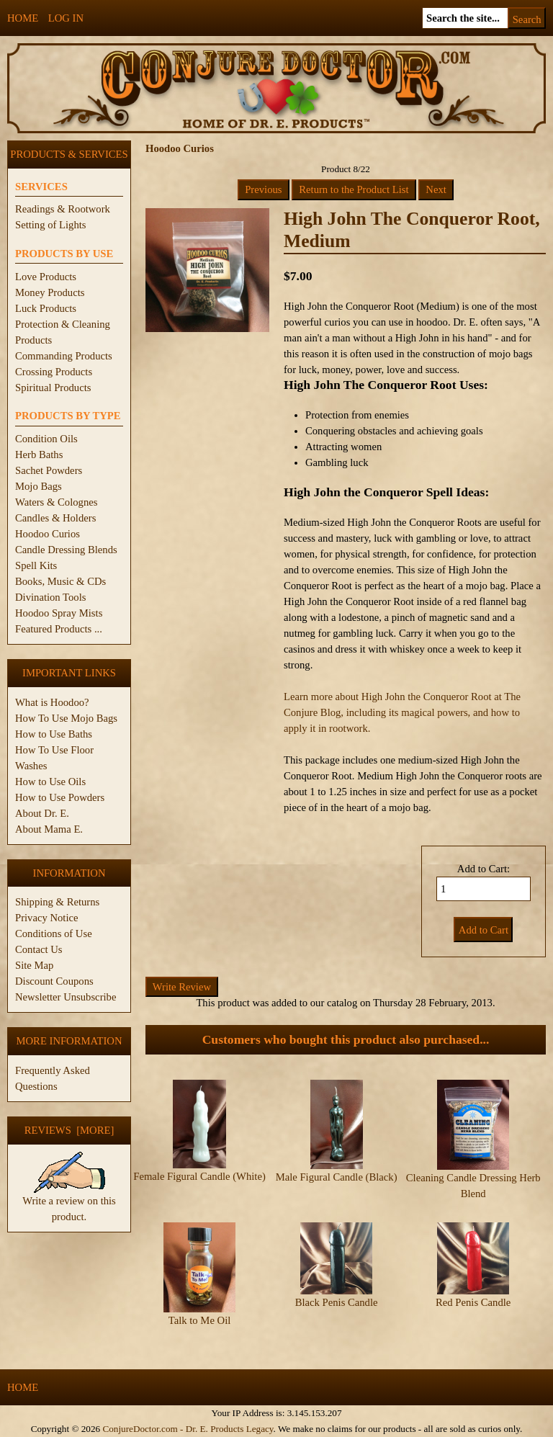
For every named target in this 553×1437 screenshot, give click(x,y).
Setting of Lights (50, 224)
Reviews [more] (69, 1130)
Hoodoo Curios (47, 534)
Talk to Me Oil (199, 1320)
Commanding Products (63, 356)
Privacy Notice (46, 917)
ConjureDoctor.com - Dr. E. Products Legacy (187, 1428)
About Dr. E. (42, 813)
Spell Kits (36, 565)
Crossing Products (53, 371)
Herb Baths (39, 454)
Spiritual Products (53, 387)
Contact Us (39, 949)
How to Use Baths (53, 734)
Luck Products (45, 308)
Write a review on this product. (69, 1202)
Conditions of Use (53, 933)
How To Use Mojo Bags (66, 718)
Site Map (34, 965)
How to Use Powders (59, 797)
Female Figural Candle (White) (199, 1176)
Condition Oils (46, 438)
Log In (66, 18)
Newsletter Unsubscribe (65, 997)
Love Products (45, 276)
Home (22, 18)
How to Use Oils (50, 781)
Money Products (49, 292)
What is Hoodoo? (52, 702)
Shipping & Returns (57, 902)
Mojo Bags (38, 486)
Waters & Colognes (56, 502)
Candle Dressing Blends (66, 549)
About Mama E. (49, 829)
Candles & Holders (55, 518)
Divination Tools (50, 597)
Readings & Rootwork (62, 209)
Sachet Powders (48, 470)
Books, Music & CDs (60, 581)
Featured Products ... (58, 629)
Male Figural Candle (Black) (336, 1177)
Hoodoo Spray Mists (58, 613)
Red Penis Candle (473, 1302)
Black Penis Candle (336, 1302)
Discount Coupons (54, 981)
